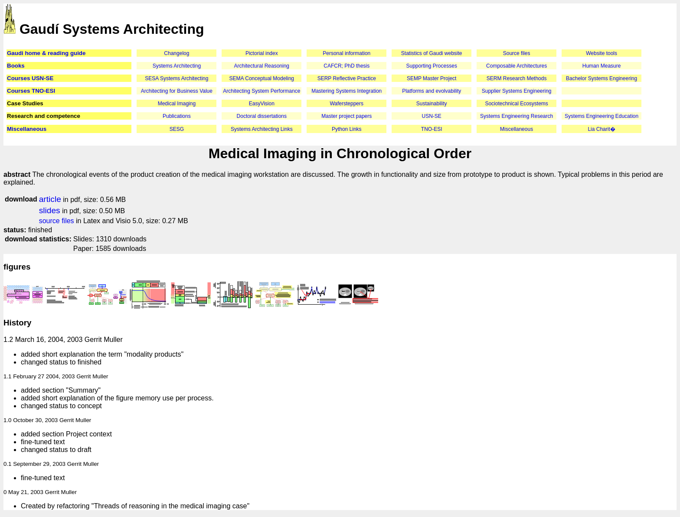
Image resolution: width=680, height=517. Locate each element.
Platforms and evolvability (431, 91)
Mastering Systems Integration (346, 91)
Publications (177, 116)
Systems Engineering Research (516, 116)
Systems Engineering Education (601, 116)
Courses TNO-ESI (31, 91)
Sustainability (431, 104)
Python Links (347, 129)
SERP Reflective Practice (346, 78)
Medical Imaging (177, 104)
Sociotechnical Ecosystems (516, 104)
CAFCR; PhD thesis (346, 66)
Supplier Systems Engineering (517, 91)
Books (16, 65)
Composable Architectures (516, 66)
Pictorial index (261, 53)
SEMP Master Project (431, 78)
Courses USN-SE (30, 78)
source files (56, 220)
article (50, 199)
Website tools (601, 53)
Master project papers (346, 116)
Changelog (176, 53)
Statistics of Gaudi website (431, 53)
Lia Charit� (601, 129)
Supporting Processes (431, 66)
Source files (516, 53)
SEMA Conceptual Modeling (261, 78)
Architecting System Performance (261, 91)
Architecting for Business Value (176, 91)
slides (49, 210)
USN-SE (431, 116)
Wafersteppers (346, 104)
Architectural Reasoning (261, 66)
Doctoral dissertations (262, 116)
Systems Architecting (177, 66)
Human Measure (601, 66)
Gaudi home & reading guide (46, 53)
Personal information (346, 53)
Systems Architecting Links (262, 129)
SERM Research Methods (517, 78)
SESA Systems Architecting (176, 78)
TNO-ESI (431, 129)
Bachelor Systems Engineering (601, 78)
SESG (177, 129)
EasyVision (262, 104)
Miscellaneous (26, 129)
